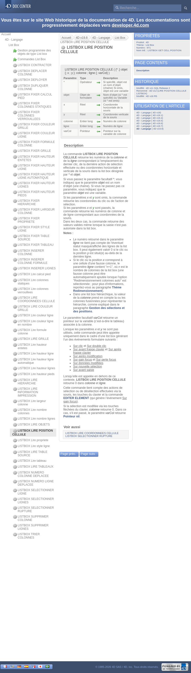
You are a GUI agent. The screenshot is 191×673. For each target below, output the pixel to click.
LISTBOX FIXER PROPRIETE (26, 220)
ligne (73, 161)
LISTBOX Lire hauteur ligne (33, 354)
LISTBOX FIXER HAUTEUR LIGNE (34, 167)
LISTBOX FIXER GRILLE (32, 151)
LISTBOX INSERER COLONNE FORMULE (30, 261)
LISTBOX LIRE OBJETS (31, 425)
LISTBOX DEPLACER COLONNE (30, 72)
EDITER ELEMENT (76, 398)
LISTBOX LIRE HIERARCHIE (25, 381)
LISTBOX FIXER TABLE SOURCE (31, 237)
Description (73, 145)
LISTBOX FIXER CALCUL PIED (32, 96)
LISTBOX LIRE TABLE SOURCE (30, 453)
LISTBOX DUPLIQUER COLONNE (30, 87)
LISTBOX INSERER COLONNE (28, 252)
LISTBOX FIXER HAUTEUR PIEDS (34, 193)
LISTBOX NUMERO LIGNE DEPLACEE (33, 483)
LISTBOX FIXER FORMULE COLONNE (34, 143)
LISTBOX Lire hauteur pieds (34, 374)
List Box (14, 45)
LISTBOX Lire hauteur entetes (30, 346)
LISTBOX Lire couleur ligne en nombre (33, 322)
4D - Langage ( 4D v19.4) (149, 118)
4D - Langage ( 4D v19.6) (149, 123)
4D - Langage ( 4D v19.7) (149, 126)
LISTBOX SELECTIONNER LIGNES (33, 500)
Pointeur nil (71, 416)
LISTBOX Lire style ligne (31, 446)
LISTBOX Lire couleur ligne (33, 316)
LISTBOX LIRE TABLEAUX (33, 467)
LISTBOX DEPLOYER (30, 80)
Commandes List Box (29, 59)
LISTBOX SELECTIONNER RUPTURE (33, 509)
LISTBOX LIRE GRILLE (31, 339)
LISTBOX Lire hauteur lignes (34, 368)
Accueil (6, 34)
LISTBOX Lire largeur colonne (29, 402)
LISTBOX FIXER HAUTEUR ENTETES (34, 158)
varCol (98, 317)
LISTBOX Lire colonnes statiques (30, 281)
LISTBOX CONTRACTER (32, 65)
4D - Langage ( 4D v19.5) (149, 120)
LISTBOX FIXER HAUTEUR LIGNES (34, 184)
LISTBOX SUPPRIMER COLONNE (30, 518)
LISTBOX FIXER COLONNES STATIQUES (32, 105)
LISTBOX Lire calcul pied (32, 274)
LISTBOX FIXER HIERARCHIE (26, 202)
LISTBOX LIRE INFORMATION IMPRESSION (25, 392)
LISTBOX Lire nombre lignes (34, 419)
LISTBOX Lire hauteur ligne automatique (33, 361)
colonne (119, 157)
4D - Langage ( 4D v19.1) (149, 115)
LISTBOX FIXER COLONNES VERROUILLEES (26, 115)
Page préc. (68, 454)
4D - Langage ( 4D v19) (148, 112)
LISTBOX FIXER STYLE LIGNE (31, 228)
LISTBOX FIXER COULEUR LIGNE (34, 134)
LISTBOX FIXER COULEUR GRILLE (34, 126)
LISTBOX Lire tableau (29, 461)
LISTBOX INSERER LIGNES (34, 269)
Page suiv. (88, 454)
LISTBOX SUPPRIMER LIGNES (30, 527)
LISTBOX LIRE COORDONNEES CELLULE (34, 299)
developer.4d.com (130, 25)
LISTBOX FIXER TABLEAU (33, 245)
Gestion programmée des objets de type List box (32, 52)
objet (77, 174)
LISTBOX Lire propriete (30, 440)
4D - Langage (14, 39)
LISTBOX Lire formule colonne (29, 331)
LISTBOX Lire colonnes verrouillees (30, 290)
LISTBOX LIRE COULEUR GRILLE (33, 308)
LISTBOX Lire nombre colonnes (30, 411)
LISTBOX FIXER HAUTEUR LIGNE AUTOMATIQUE (34, 176)
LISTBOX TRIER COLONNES (26, 535)
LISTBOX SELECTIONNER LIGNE (33, 491)
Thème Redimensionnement (97, 289)
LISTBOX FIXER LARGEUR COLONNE (34, 211)
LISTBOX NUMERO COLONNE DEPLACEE (31, 474)
